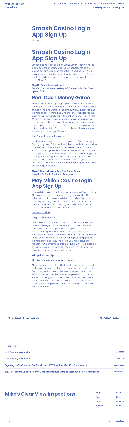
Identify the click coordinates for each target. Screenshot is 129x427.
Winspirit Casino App (43, 255)
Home (63, 3)
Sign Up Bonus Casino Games (48, 85)
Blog (56, 3)
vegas (121, 3)
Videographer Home (102, 7)
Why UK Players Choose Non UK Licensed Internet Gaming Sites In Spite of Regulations (52, 372)
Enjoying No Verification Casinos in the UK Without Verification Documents (46, 365)
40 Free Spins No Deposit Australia (23, 318)
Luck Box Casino (41, 212)
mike (83, 3)
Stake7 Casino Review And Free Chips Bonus (56, 171)
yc (123, 7)
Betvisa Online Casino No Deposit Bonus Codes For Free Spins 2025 (62, 90)
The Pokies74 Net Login (110, 318)
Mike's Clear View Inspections (14, 5)
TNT (96, 3)
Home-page (73, 3)
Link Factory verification (18, 352)
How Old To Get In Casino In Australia (52, 174)
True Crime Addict (107, 3)
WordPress (120, 421)
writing (116, 7)
